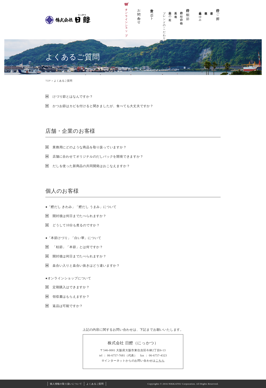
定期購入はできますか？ (71, 287)
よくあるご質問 (95, 383)
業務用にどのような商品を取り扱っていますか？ (90, 147)
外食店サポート (152, 13)
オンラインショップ (126, 21)
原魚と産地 (175, 12)
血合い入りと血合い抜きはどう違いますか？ (86, 265)
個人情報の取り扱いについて (66, 383)
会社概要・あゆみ (200, 15)
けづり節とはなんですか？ (73, 96)
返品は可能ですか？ (68, 306)
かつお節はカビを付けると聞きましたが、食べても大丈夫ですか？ (103, 106)
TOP (48, 80)
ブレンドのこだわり (164, 24)
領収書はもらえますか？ (71, 296)
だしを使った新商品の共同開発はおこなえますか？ (91, 166)
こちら (160, 360)
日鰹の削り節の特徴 (181, 15)
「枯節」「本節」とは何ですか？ (78, 247)
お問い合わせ (139, 14)
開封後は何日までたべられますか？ (79, 216)
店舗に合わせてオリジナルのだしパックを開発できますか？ (98, 156)
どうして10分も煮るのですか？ (76, 225)
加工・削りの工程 (170, 13)
